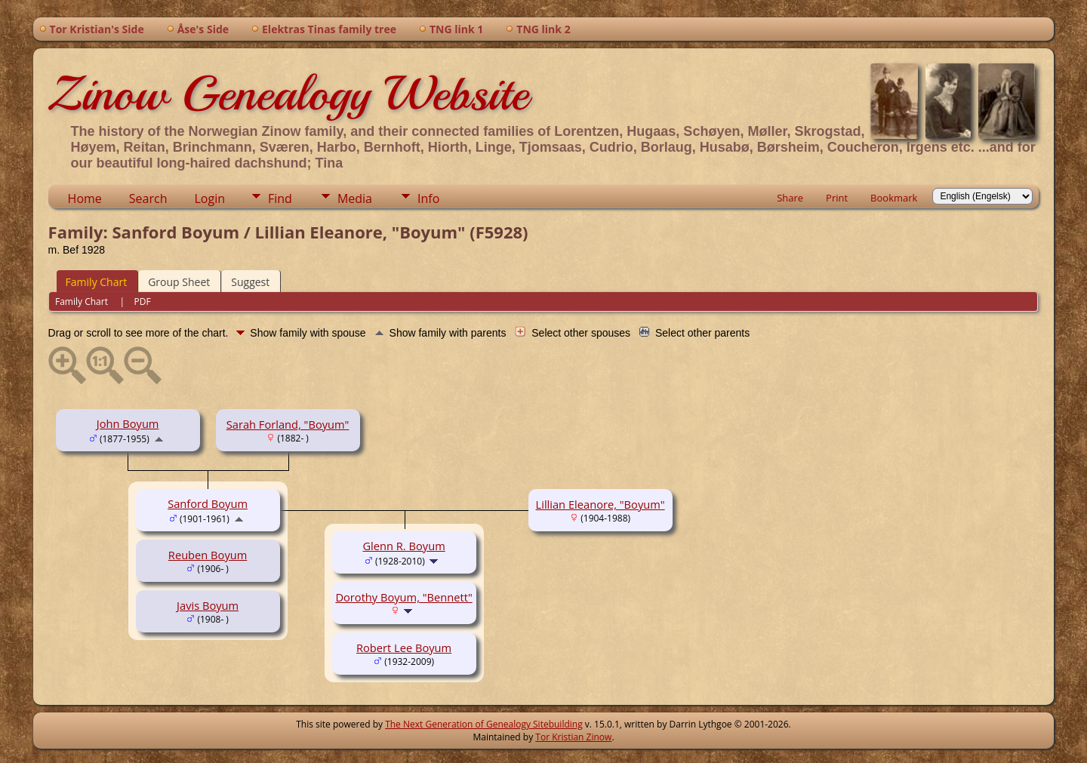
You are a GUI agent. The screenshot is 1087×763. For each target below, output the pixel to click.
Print (837, 198)
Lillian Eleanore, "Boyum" (600, 504)
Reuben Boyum (207, 554)
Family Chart (97, 282)
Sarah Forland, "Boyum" (288, 424)
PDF (142, 301)
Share (790, 198)
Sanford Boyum (208, 503)
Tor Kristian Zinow (573, 737)
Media (354, 198)
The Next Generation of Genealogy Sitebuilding (484, 724)
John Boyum (128, 423)
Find (280, 198)
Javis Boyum (208, 605)
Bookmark (893, 198)
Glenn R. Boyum (403, 545)
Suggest (250, 282)
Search (148, 198)
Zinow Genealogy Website (288, 93)
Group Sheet (179, 282)
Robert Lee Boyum (403, 647)
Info (428, 198)
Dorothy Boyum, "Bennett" (403, 597)
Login (209, 198)
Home (85, 198)
